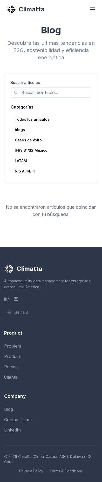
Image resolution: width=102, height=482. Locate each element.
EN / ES (17, 312)
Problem (12, 346)
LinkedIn (12, 430)
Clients (10, 377)
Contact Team (18, 419)
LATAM (21, 161)
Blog (8, 409)
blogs (20, 129)
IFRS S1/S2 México (31, 150)
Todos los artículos (32, 119)
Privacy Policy (31, 471)
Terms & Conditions (66, 471)
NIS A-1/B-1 (25, 171)
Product (12, 356)
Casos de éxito (28, 140)
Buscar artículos (25, 82)
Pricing (11, 366)
